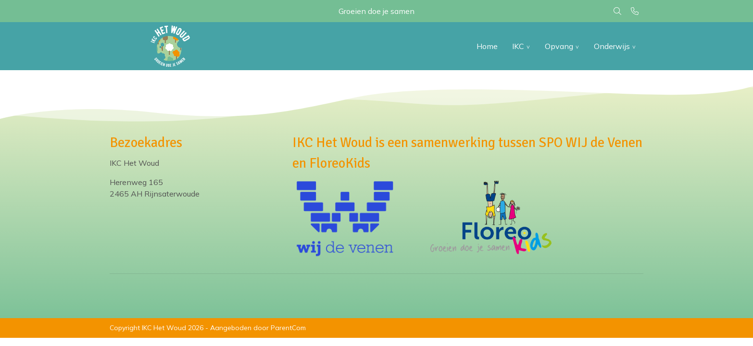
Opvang (559, 46)
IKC (518, 46)
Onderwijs (612, 46)
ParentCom (288, 327)
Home (487, 46)
